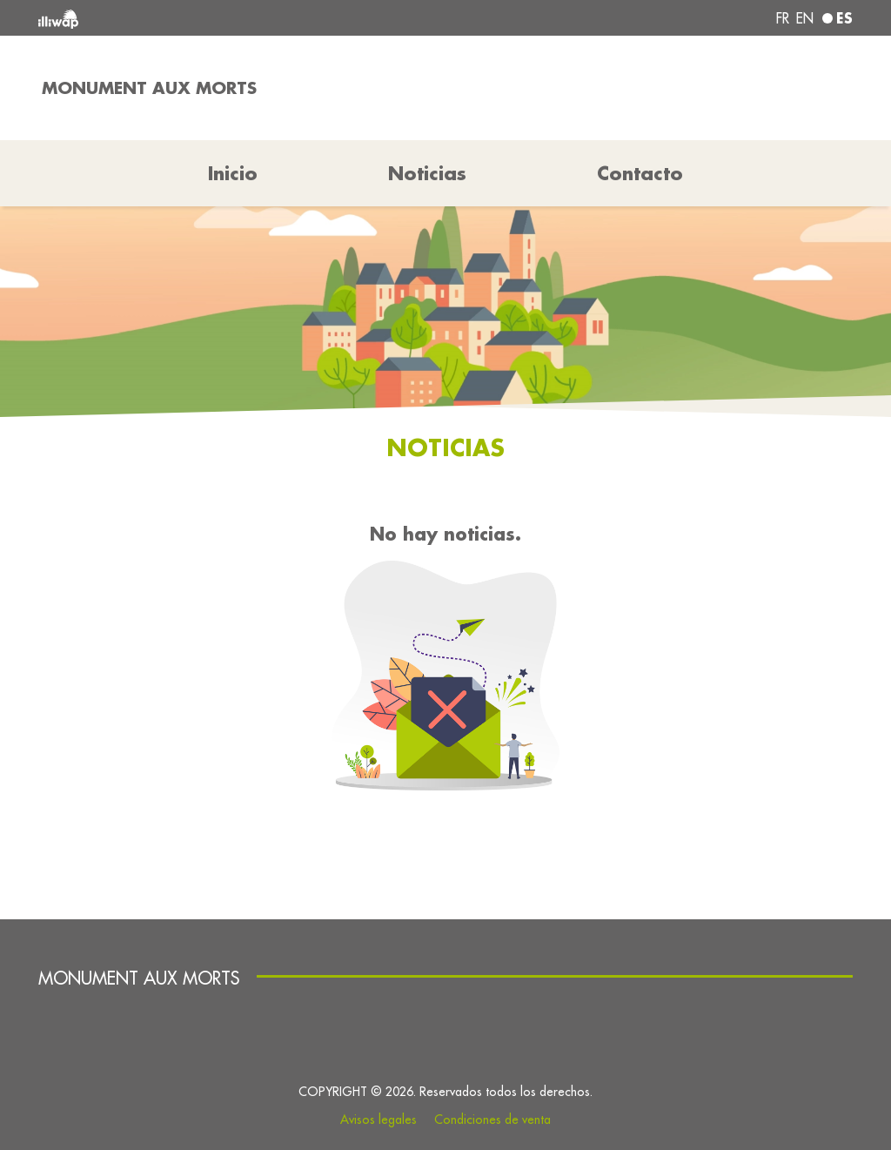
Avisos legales (378, 1119)
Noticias (427, 173)
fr (782, 18)
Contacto (640, 173)
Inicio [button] (233, 173)
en (805, 18)
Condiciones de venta (492, 1119)
